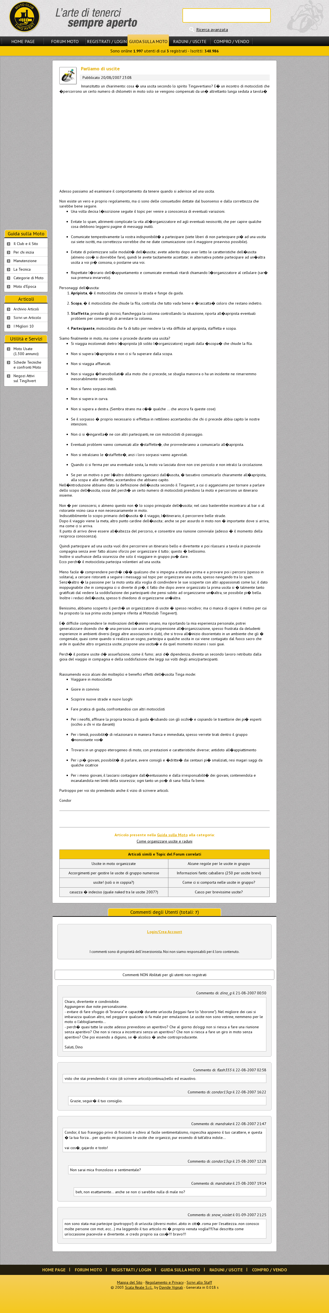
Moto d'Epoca (25, 286)
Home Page (23, 41)
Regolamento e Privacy (164, 1282)
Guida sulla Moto (148, 41)
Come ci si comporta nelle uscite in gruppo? (218, 882)
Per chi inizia (24, 252)
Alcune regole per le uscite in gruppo (219, 863)
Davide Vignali (171, 1287)
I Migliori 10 (24, 326)
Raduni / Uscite (189, 41)
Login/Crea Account (164, 931)
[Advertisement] (164, 140)
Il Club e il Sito (26, 243)
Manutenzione (25, 260)
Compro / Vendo (231, 41)
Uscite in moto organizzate (114, 863)
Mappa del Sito (129, 1282)
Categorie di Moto (29, 277)
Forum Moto (65, 41)
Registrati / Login (107, 41)
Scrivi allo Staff (199, 1282)
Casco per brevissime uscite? (219, 891)
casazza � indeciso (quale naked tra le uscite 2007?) (114, 891)
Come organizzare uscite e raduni (164, 841)
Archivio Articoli (26, 309)
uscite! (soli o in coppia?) (113, 882)
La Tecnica (22, 269)
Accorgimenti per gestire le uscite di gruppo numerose (113, 872)
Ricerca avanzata (212, 29)
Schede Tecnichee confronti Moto (27, 365)
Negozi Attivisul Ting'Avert (25, 378)
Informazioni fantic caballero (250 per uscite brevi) (219, 872)
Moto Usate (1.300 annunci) (26, 351)
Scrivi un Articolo (27, 317)
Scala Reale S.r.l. (139, 1287)
